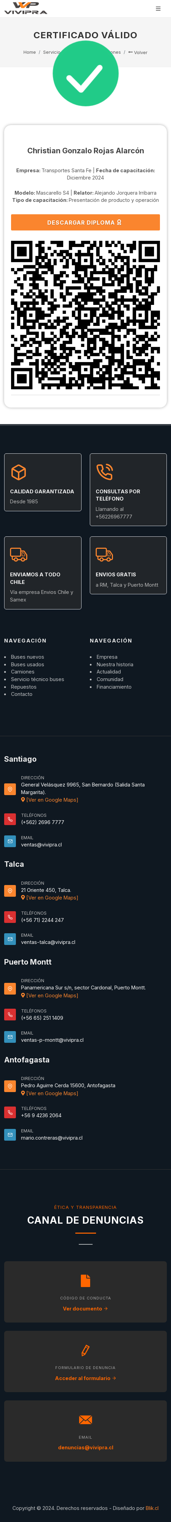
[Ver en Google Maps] (49, 800)
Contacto (21, 694)
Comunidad (110, 679)
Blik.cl (152, 1508)
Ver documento (85, 1309)
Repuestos (24, 687)
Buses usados (27, 664)
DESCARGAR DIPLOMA (84, 222)
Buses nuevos (27, 657)
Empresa (107, 657)
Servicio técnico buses (37, 679)
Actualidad (109, 672)
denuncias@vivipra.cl (85, 1447)
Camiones (23, 672)
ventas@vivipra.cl (41, 844)
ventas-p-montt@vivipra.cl (52, 1040)
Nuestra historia (115, 664)
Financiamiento (114, 687)
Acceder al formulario (85, 1378)
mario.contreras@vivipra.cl (52, 1138)
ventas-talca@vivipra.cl (48, 942)
